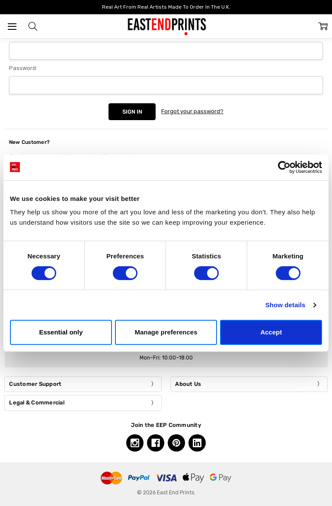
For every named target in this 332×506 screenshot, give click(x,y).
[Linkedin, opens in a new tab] (197, 443)
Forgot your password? (192, 111)
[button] (33, 26)
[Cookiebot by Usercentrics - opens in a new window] (284, 167)
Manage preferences (165, 332)
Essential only (61, 332)
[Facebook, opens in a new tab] (155, 443)
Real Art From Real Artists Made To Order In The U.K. (166, 7)
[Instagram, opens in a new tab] (135, 443)
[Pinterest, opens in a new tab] (176, 443)
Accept (271, 332)
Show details (285, 305)
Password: (23, 68)
